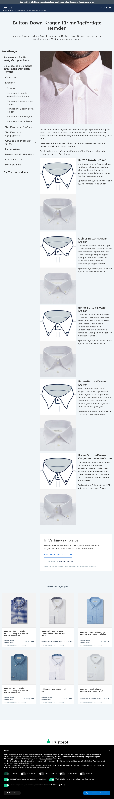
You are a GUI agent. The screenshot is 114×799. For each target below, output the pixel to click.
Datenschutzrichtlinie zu (67, 561)
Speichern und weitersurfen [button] (96, 793)
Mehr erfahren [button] (12, 793)
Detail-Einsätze (13, 160)
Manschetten (12, 149)
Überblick (10, 78)
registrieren (60, 2)
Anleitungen (10, 51)
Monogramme (13, 165)
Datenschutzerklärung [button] (67, 754)
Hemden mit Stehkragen (19, 117)
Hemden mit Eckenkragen (20, 122)
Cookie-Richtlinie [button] (46, 759)
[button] (109, 751)
